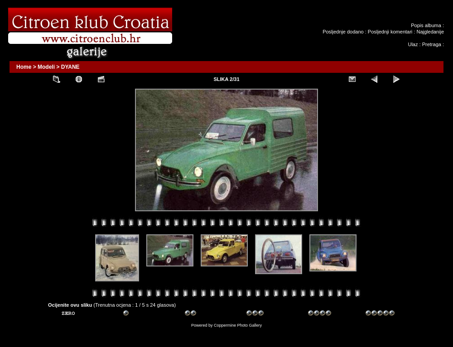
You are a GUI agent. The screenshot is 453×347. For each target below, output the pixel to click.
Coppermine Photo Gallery (238, 325)
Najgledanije (430, 31)
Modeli (46, 67)
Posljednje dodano (343, 31)
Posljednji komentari (390, 31)
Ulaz (413, 44)
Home (23, 67)
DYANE (70, 67)
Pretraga (431, 44)
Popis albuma (426, 25)
